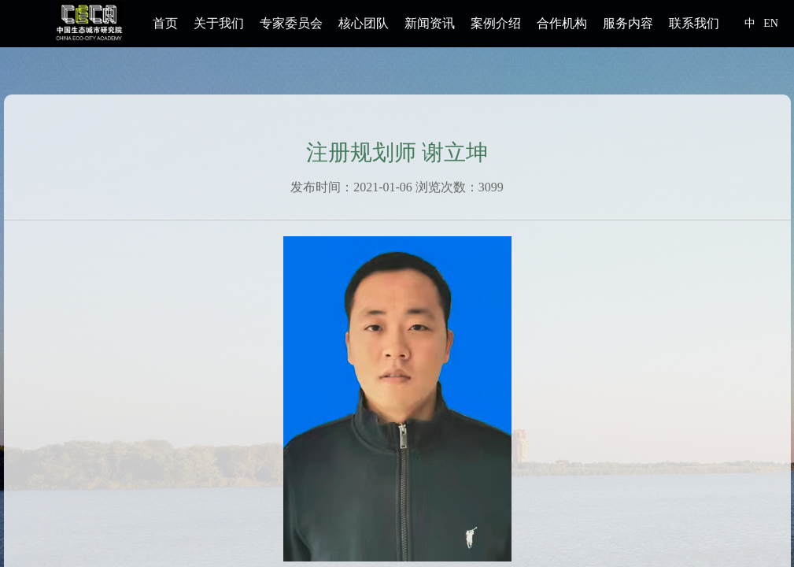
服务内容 (628, 23)
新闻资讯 (429, 23)
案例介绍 (496, 23)
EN (770, 23)
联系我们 (694, 23)
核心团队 (363, 23)
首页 (165, 23)
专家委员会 (291, 23)
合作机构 (562, 23)
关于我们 (219, 23)
